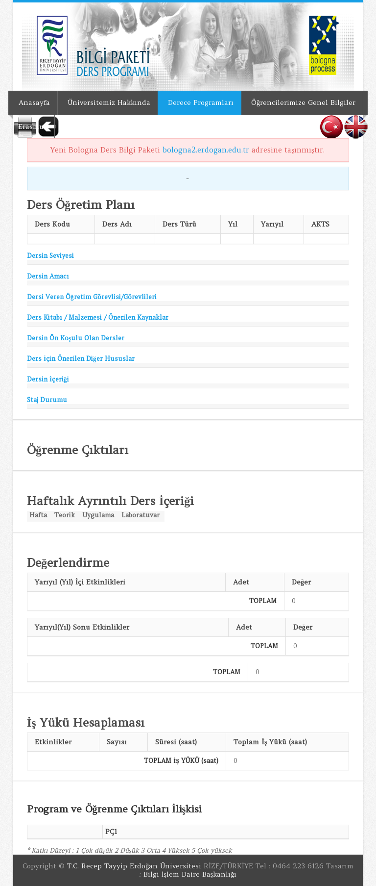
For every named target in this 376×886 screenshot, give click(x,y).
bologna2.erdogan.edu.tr (206, 149)
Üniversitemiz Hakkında (109, 102)
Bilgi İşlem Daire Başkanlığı (190, 874)
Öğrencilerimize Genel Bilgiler (303, 102)
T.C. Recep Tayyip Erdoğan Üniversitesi (134, 865)
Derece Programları (201, 102)
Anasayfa (34, 102)
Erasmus (32, 126)
